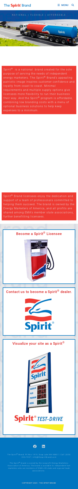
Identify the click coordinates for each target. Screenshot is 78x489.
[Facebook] (34, 446)
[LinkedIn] (43, 446)
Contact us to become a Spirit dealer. (39, 292)
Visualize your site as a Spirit (38, 343)
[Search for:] (71, 5)
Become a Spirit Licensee (39, 234)
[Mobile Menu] (63, 5)
